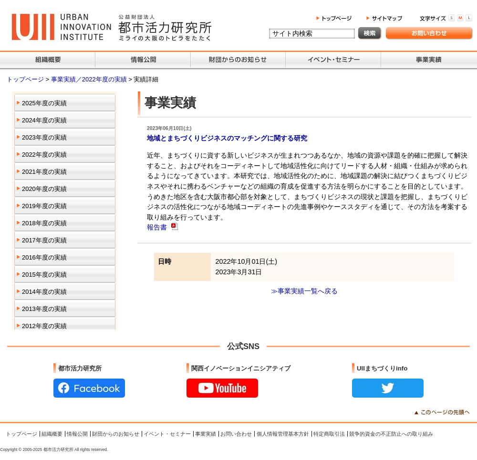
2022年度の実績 (44, 154)
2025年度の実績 (44, 103)
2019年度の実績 (44, 206)
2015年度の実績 (44, 274)
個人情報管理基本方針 (283, 434)
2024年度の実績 (44, 120)
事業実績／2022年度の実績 (89, 79)
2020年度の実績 (44, 188)
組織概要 (51, 434)
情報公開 (77, 434)
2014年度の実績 (44, 291)
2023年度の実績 (44, 137)
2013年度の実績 (44, 308)
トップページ (26, 79)
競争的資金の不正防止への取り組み (391, 434)
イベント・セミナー (167, 434)
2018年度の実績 (44, 223)
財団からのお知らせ (115, 434)
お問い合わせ (236, 434)
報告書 (158, 227)
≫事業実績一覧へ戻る (304, 291)
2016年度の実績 (44, 257)
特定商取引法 (329, 434)
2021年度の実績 (44, 171)
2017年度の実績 (44, 240)
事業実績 (205, 434)
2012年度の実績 (44, 326)
